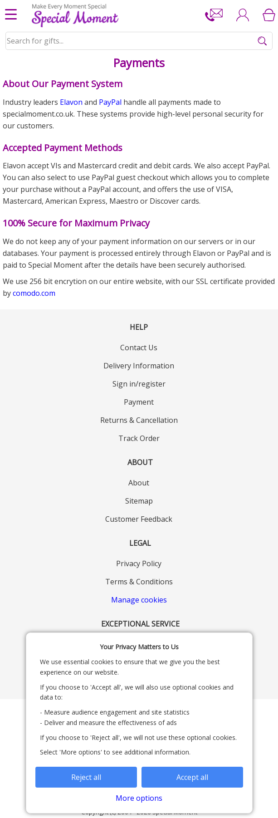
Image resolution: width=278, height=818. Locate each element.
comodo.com (34, 293)
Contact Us (138, 348)
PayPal (110, 102)
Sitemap (139, 501)
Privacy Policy (138, 563)
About (138, 483)
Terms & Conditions (139, 582)
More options (139, 798)
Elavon (71, 102)
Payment (139, 402)
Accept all (192, 777)
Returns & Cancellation (139, 420)
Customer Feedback (138, 519)
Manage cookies (139, 600)
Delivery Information (138, 366)
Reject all (86, 777)
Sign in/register (139, 384)
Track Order (139, 438)
